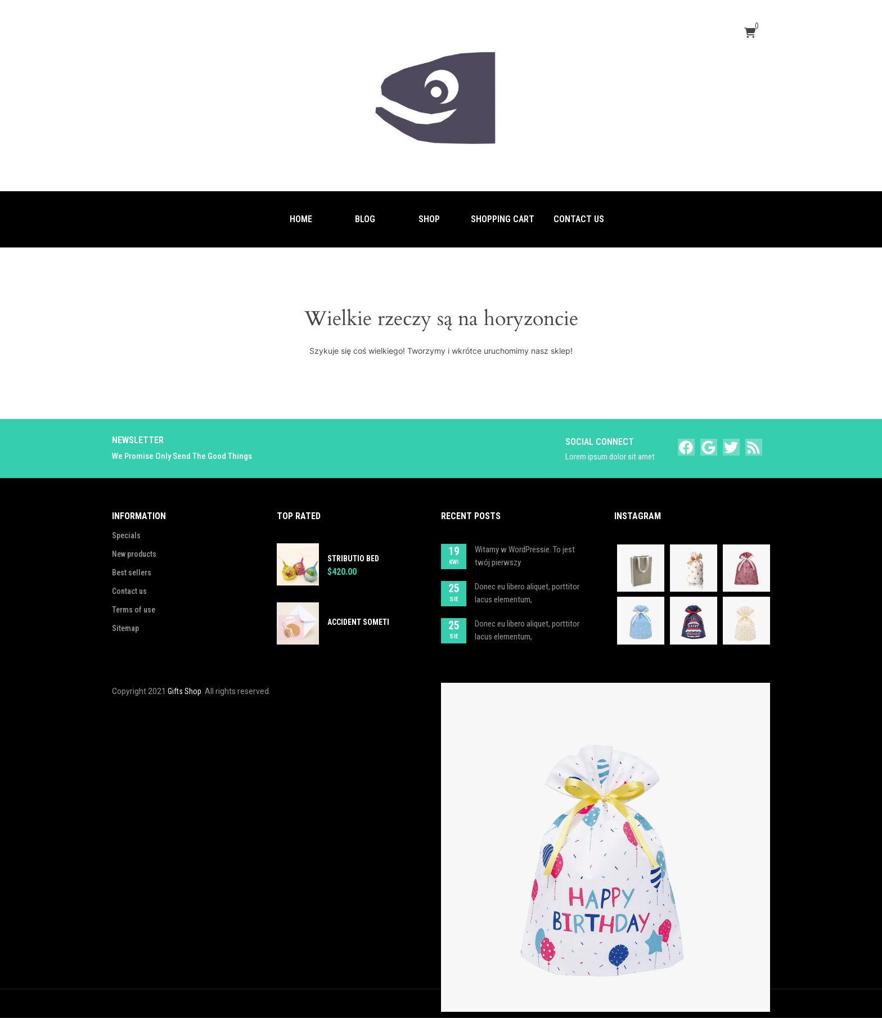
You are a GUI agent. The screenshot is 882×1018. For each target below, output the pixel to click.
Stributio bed (353, 558)
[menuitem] (301, 219)
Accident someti (358, 622)
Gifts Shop (184, 691)
